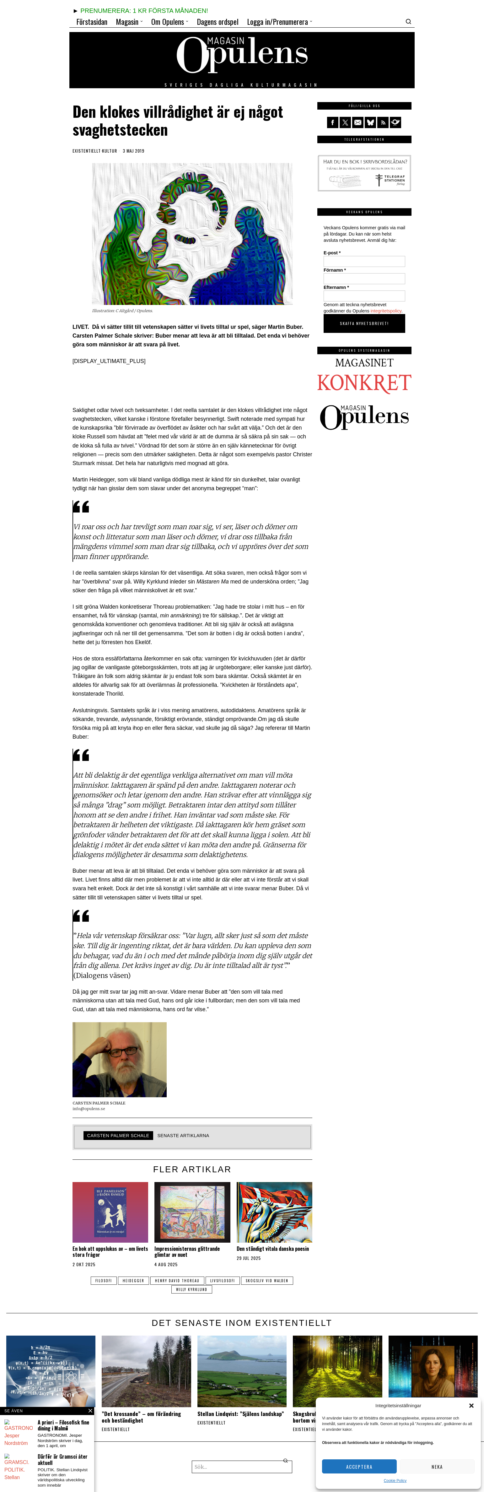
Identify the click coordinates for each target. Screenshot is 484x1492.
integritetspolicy (386, 310)
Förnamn (335, 270)
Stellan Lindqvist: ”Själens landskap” (240, 1413)
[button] (471, 1405)
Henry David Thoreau (177, 1280)
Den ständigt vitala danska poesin (273, 1249)
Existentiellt (87, 151)
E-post (332, 252)
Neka (437, 1466)
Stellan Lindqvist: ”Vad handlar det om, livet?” (47, 1417)
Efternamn (336, 287)
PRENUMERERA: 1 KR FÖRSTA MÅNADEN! (144, 10)
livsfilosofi (222, 1280)
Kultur (109, 151)
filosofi (103, 1280)
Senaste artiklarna (183, 1135)
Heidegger (133, 1280)
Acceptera (359, 1466)
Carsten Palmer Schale (118, 1135)
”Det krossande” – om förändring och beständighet (141, 1417)
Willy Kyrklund (191, 1289)
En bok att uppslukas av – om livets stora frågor (110, 1252)
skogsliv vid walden (267, 1280)
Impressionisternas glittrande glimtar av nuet (187, 1252)
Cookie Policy (395, 1480)
